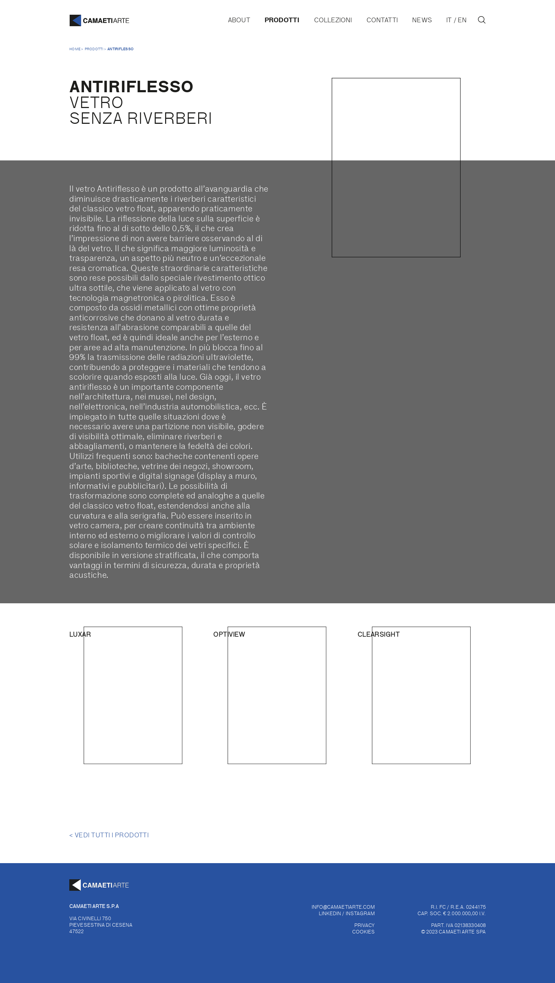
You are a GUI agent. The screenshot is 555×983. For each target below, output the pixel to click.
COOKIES (363, 931)
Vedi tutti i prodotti (109, 834)
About (239, 19)
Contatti (382, 19)
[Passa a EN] (464, 19)
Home (74, 48)
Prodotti (282, 19)
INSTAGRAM (360, 913)
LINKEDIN (330, 913)
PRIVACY (364, 925)
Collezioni (333, 19)
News (422, 19)
